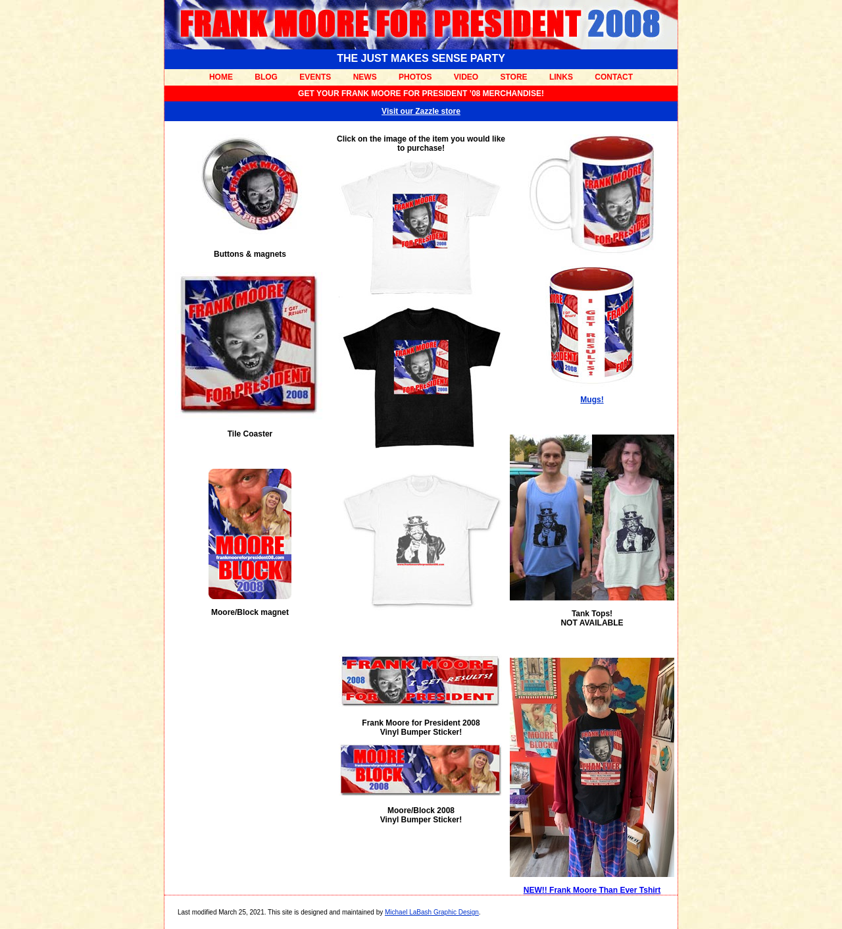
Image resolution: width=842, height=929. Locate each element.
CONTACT (614, 77)
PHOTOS (415, 77)
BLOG (266, 77)
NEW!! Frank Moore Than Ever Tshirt (592, 890)
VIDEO (466, 77)
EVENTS (315, 77)
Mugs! (591, 399)
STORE (513, 77)
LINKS (561, 77)
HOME (221, 77)
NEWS (365, 77)
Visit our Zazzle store (421, 111)
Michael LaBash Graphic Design (432, 912)
